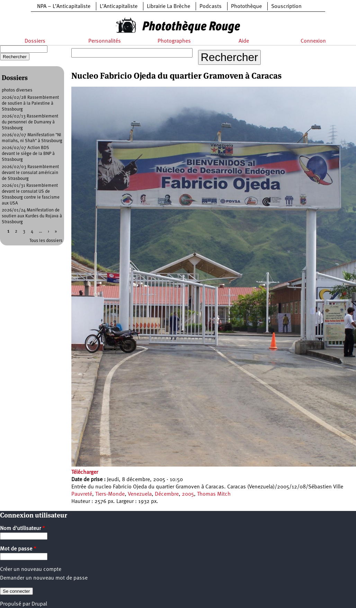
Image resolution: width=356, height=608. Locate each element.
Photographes (174, 41)
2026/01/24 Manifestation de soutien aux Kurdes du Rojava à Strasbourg (32, 216)
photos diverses (17, 90)
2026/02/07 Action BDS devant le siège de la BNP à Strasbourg (28, 154)
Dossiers (35, 41)
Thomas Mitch (214, 494)
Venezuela (140, 494)
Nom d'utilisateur (22, 528)
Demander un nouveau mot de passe (44, 578)
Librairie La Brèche (168, 6)
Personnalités (104, 41)
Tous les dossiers (45, 240)
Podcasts (210, 6)
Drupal (39, 604)
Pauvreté (81, 494)
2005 (188, 494)
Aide (244, 41)
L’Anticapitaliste (118, 6)
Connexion (313, 41)
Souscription (286, 6)
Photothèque (246, 6)
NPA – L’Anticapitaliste (63, 6)
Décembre (167, 494)
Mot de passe (18, 549)
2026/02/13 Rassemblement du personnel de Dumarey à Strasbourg (30, 122)
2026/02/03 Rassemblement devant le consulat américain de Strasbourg (30, 173)
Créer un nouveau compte (30, 569)
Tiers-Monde (110, 494)
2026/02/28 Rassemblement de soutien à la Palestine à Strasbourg (30, 103)
